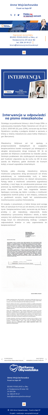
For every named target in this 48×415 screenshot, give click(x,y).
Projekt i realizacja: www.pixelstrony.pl (24, 413)
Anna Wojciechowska (24, 4)
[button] (24, 52)
